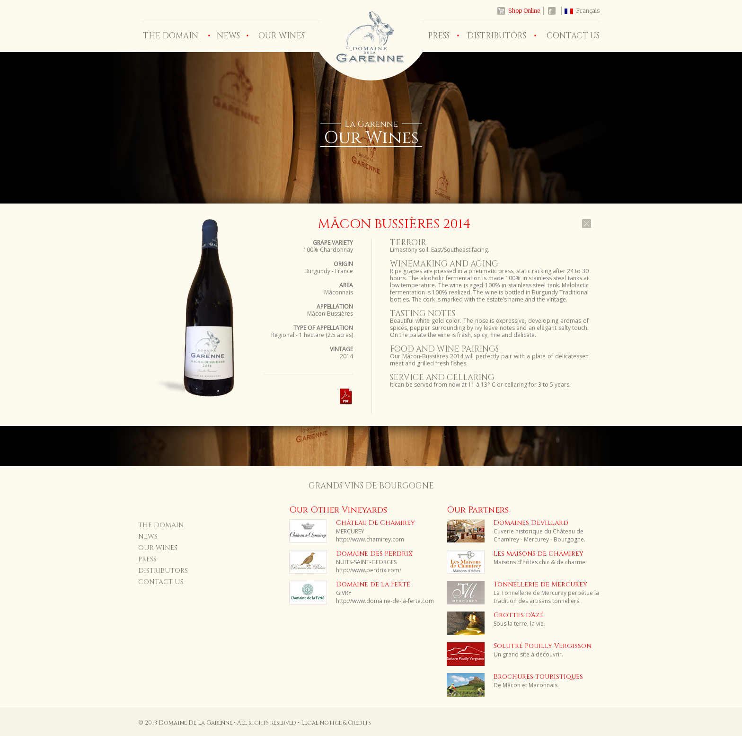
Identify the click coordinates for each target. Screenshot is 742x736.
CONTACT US (573, 35)
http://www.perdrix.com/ (368, 570)
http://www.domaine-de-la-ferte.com (385, 601)
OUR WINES (281, 35)
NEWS (228, 35)
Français (588, 10)
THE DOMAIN (170, 35)
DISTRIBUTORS (496, 35)
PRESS (439, 35)
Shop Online (524, 10)
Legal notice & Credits (336, 723)
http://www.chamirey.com (370, 539)
